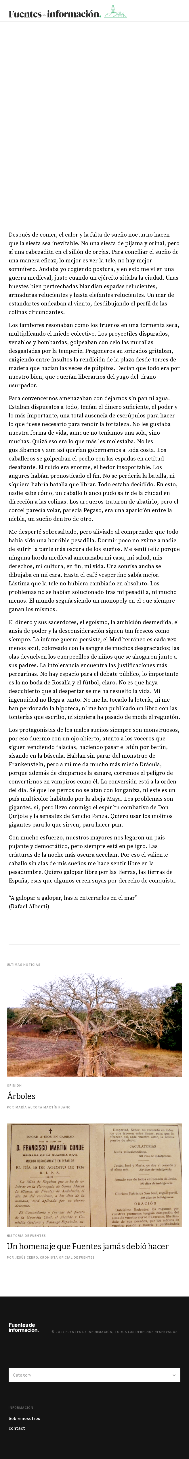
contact (17, 1428)
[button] (181, 12)
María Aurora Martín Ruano (43, 1107)
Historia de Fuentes (26, 1235)
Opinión (14, 1085)
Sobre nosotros (24, 1418)
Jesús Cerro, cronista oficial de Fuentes (55, 1257)
